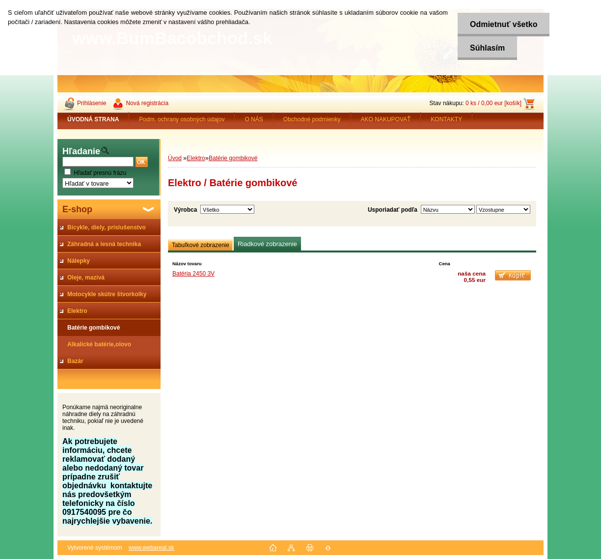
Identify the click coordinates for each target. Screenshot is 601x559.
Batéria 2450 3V (193, 273)
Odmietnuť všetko (503, 24)
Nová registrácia (147, 103)
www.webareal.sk (151, 547)
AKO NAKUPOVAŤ (386, 119)
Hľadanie (81, 151)
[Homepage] (93, 119)
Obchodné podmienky (312, 119)
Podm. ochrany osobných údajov (181, 119)
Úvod (175, 158)
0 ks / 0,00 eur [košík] (493, 103)
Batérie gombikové (233, 158)
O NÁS (254, 119)
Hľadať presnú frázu (100, 172)
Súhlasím (487, 48)
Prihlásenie (91, 103)
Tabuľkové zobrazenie (200, 245)
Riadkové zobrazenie (267, 244)
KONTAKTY (446, 119)
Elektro (196, 158)
